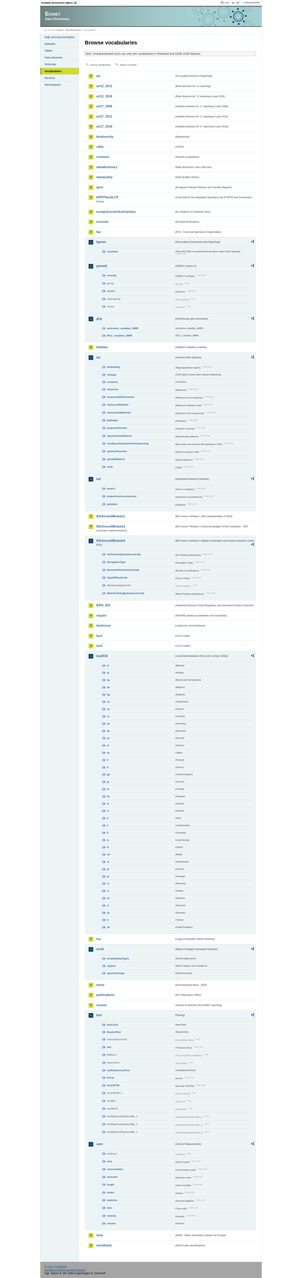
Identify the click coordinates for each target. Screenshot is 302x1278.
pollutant (112, 504)
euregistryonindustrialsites (116, 211)
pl (108, 869)
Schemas (50, 64)
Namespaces (52, 84)
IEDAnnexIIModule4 (110, 540)
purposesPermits (117, 428)
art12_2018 (104, 96)
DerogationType (116, 562)
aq (98, 76)
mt (108, 854)
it (107, 818)
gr (108, 781)
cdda (99, 146)
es (108, 752)
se (108, 898)
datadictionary (106, 167)
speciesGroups (116, 973)
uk (108, 927)
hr (108, 789)
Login (227, 2)
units (110, 466)
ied (98, 479)
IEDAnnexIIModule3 (110, 526)
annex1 (111, 488)
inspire (101, 615)
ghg (99, 318)
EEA (60, 3)
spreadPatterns (116, 459)
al (108, 665)
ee (108, 738)
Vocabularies (53, 71)
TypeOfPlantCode (117, 577)
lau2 (99, 645)
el (108, 745)
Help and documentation (59, 37)
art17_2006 (104, 106)
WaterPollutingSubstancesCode (125, 593)
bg (108, 694)
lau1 (99, 635)
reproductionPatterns (119, 435)
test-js (110, 1077)
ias (98, 357)
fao (98, 232)
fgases (101, 242)
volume (111, 1223)
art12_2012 (104, 86)
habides (102, 347)
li (107, 825)
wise (99, 1235)
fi (107, 760)
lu (108, 840)
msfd (100, 949)
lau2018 (102, 656)
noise (100, 985)
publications (105, 995)
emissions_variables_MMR (122, 328)
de (108, 723)
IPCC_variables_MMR (119, 335)
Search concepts (128, 65)
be (108, 687)
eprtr (99, 187)
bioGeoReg (113, 367)
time (109, 1207)
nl (108, 861)
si (108, 905)
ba (108, 680)
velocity (111, 1215)
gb (108, 774)
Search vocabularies (101, 65)
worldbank (104, 1245)
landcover (103, 625)
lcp (98, 939)
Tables (48, 50)
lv (108, 847)
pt (108, 876)
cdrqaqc (112, 374)
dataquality (104, 177)
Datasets (49, 43)
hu (108, 796)
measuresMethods (117, 404)
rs (108, 890)
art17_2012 (104, 116)
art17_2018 (104, 126)
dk (108, 731)
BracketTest (114, 1032)
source (111, 291)
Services (49, 77)
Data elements (53, 57)
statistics (112, 1200)
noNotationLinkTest (118, 1070)
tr (108, 919)
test (99, 1015)
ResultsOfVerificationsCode (123, 569)
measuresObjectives (119, 412)
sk (108, 912)
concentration (115, 1169)
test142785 (113, 1085)
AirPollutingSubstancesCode (124, 554)
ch (108, 701)
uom (99, 1144)
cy (108, 709)
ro (108, 883)
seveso (101, 1005)
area (109, 1161)
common (102, 157)
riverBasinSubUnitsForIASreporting (128, 443)
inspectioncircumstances (122, 496)
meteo (110, 1192)
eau (109, 1047)
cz (108, 716)
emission (112, 1176)
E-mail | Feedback (55, 1266)
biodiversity (105, 136)
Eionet (59, 30)
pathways (112, 420)
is (108, 810)
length (110, 1184)
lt (107, 832)
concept (111, 275)
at (108, 672)
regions (111, 965)
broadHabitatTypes (118, 958)
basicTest (112, 1024)
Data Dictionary (73, 30)
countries (112, 251)
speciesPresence (117, 451)
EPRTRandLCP (107, 197)
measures (112, 389)
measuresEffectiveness (120, 397)
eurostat (102, 221)
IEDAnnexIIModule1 (110, 516)
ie (108, 803)
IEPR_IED (103, 605)
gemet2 (101, 266)
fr (108, 767)
